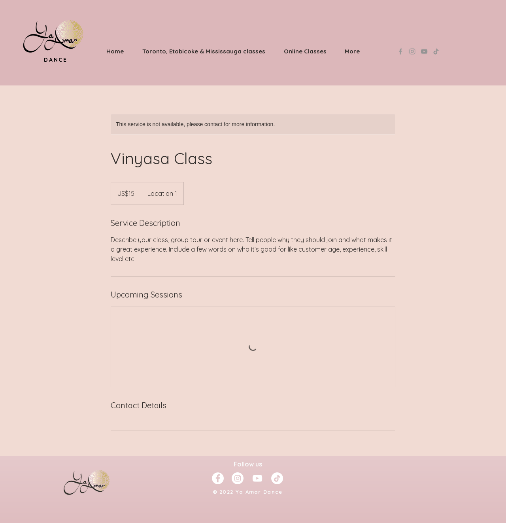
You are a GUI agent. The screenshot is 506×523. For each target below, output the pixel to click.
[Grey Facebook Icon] (400, 51)
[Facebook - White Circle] (218, 478)
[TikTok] (436, 51)
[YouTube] (424, 51)
